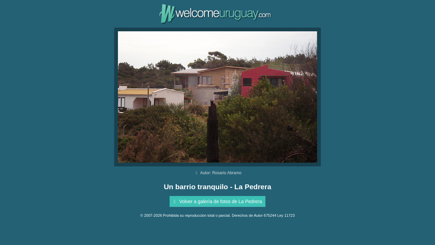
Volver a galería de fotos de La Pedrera (216, 201)
